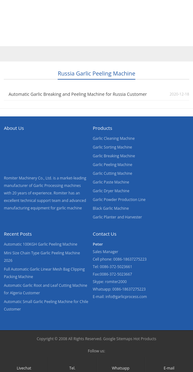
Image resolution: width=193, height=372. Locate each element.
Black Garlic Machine (111, 208)
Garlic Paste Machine (111, 182)
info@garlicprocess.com (126, 296)
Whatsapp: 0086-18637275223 (119, 289)
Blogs (180, 26)
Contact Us (150, 26)
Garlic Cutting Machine (112, 173)
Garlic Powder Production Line (119, 199)
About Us (94, 26)
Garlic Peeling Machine (113, 164)
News (121, 26)
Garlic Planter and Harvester (117, 217)
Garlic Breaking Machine (114, 156)
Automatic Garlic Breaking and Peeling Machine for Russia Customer (77, 94)
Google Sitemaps (118, 338)
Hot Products (144, 338)
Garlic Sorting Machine (112, 147)
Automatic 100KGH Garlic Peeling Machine (40, 244)
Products (39, 26)
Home (12, 26)
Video (67, 26)
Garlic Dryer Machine (111, 190)
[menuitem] (16, 39)
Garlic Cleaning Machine (114, 138)
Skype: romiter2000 (110, 281)
